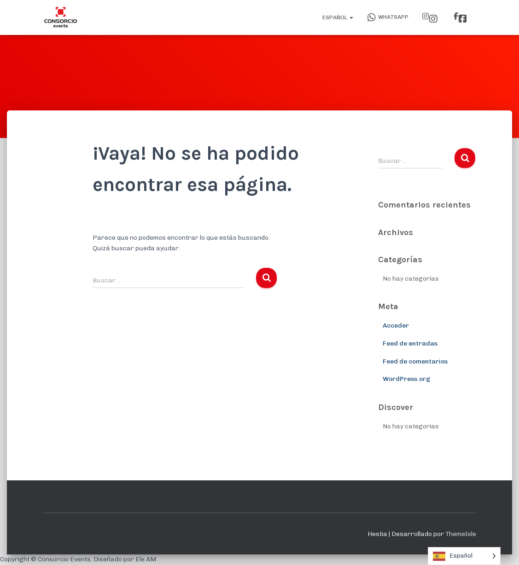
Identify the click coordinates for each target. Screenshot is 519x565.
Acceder (396, 325)
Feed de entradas (410, 343)
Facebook (462, 18)
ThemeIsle (460, 534)
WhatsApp (387, 17)
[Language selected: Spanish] (464, 556)
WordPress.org (406, 379)
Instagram (433, 18)
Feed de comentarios (415, 361)
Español (337, 17)
